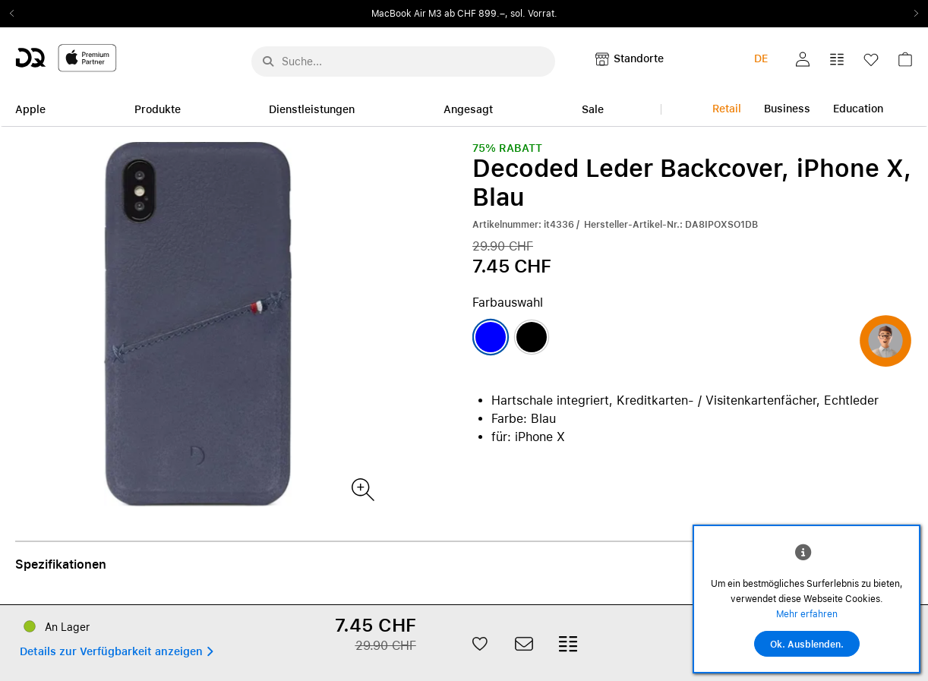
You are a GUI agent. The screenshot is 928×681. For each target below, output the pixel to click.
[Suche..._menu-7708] (403, 61)
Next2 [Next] (911, 13)
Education (858, 108)
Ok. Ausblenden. (807, 644)
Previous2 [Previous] (17, 13)
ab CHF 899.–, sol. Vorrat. (500, 13)
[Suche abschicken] (268, 61)
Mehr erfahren (807, 614)
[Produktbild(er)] (362, 488)
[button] (802, 59)
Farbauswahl (507, 302)
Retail (726, 108)
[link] (905, 63)
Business (787, 108)
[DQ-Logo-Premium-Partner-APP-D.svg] (66, 57)
